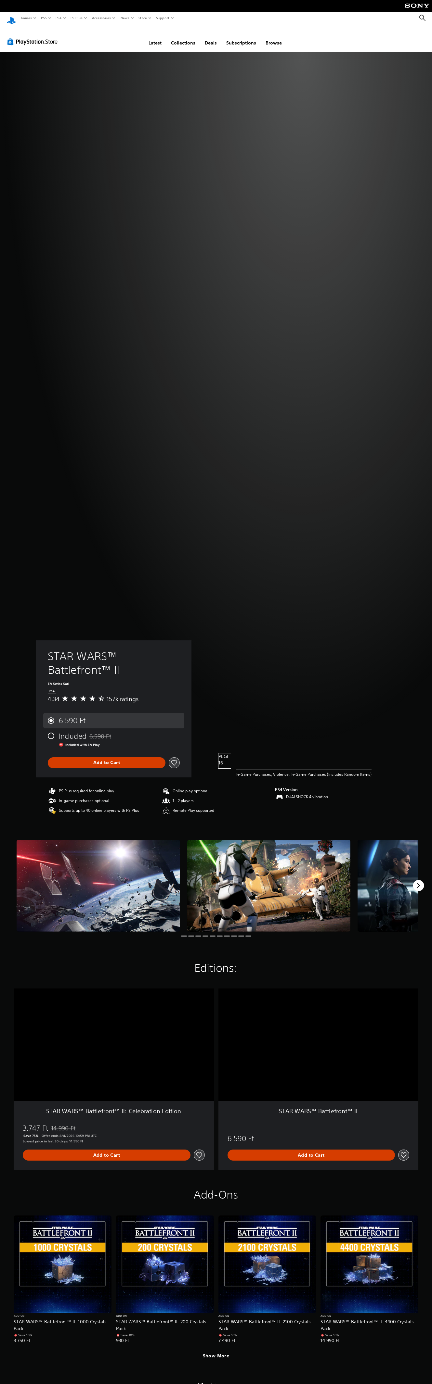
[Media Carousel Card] (98, 879)
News (125, 18)
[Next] (418, 879)
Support (162, 18)
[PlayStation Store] (33, 35)
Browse (274, 37)
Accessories (101, 18)
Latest (155, 37)
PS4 (58, 18)
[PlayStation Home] (11, 18)
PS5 (44, 18)
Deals (211, 37)
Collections (183, 37)
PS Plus (77, 18)
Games (26, 18)
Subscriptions (241, 37)
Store (142, 18)
